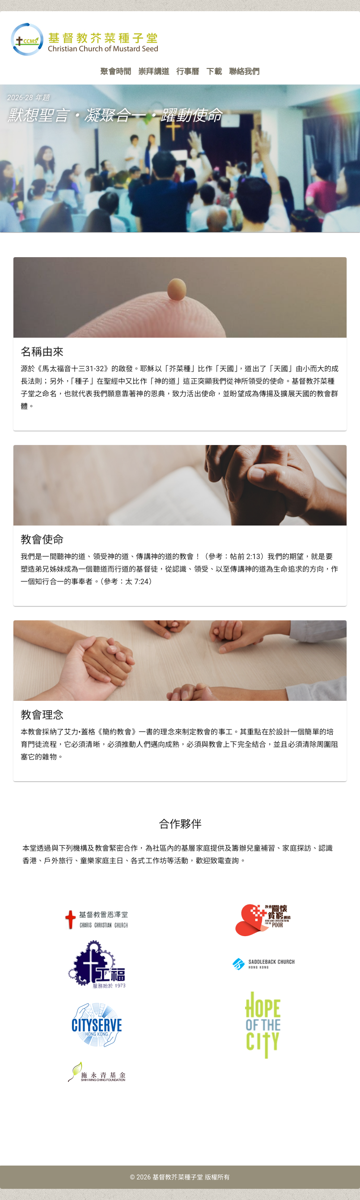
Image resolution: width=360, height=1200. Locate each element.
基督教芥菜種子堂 (177, 1177)
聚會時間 (115, 71)
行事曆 (187, 71)
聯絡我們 (244, 71)
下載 (213, 71)
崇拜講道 (153, 71)
